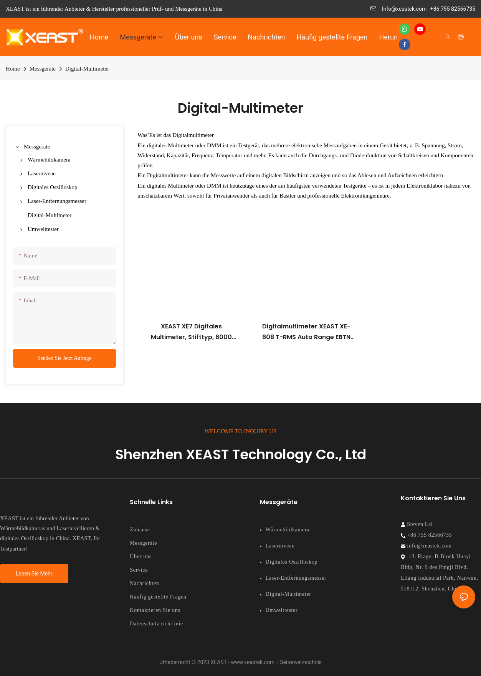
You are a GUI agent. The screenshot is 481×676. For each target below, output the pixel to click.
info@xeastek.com (428, 546)
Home (13, 69)
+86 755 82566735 (452, 9)
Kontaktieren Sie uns (155, 610)
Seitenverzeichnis (301, 662)
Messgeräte (43, 69)
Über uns (141, 556)
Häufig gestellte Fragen (158, 597)
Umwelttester (282, 610)
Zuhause (140, 530)
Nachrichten (144, 583)
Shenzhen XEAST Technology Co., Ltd (240, 454)
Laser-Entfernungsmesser (296, 578)
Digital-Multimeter (87, 69)
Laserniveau (280, 546)
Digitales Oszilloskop (292, 562)
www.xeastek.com (253, 662)
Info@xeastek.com (399, 9)
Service (139, 570)
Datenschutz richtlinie (156, 624)
